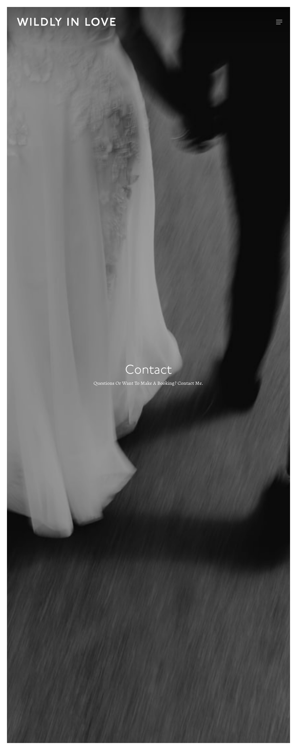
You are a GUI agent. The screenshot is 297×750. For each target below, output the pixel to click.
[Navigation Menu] (279, 22)
